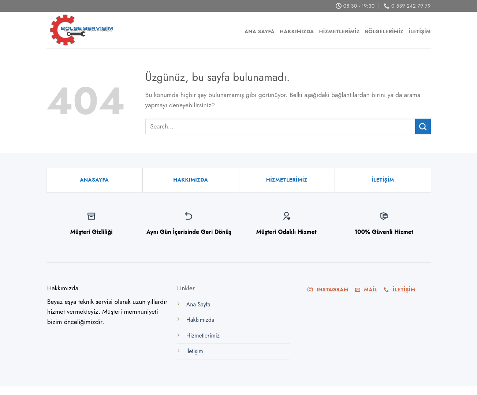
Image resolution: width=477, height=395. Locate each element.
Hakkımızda (297, 31)
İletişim (420, 31)
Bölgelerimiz (384, 31)
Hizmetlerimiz (339, 31)
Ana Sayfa (260, 31)
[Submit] (423, 126)
